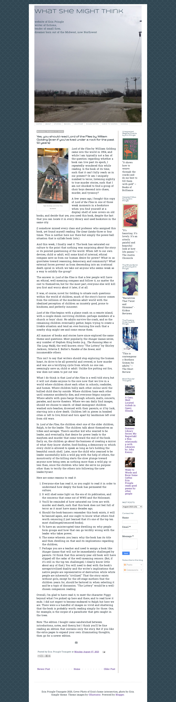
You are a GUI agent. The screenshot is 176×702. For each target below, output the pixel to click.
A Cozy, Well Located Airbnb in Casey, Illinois (130, 404)
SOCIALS (124, 124)
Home (39, 124)
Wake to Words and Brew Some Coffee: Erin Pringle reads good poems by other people (131, 482)
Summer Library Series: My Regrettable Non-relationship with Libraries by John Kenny (131, 440)
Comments (131, 570)
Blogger (120, 695)
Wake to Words (110, 124)
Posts (128, 565)
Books (67, 124)
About (48, 124)
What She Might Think (78, 11)
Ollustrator (95, 695)
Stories (57, 124)
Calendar (78, 124)
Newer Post (43, 669)
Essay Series (92, 124)
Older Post (109, 669)
